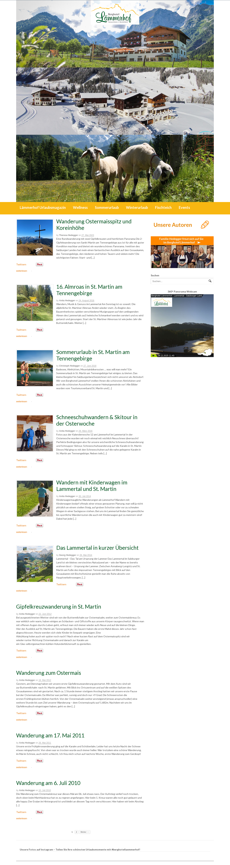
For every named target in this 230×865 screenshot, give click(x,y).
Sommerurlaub (107, 207)
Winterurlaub (137, 207)
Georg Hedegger (67, 555)
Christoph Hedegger (69, 366)
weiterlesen (21, 271)
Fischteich (163, 207)
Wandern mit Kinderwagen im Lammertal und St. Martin (91, 485)
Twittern (21, 264)
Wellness (80, 207)
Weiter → (84, 832)
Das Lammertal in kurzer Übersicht (97, 547)
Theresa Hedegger (68, 235)
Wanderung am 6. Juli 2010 (48, 783)
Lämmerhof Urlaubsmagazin (43, 207)
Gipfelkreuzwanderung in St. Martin (58, 606)
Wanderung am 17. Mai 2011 (50, 735)
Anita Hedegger (67, 300)
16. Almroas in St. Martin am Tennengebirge (89, 289)
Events (184, 207)
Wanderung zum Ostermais (48, 672)
